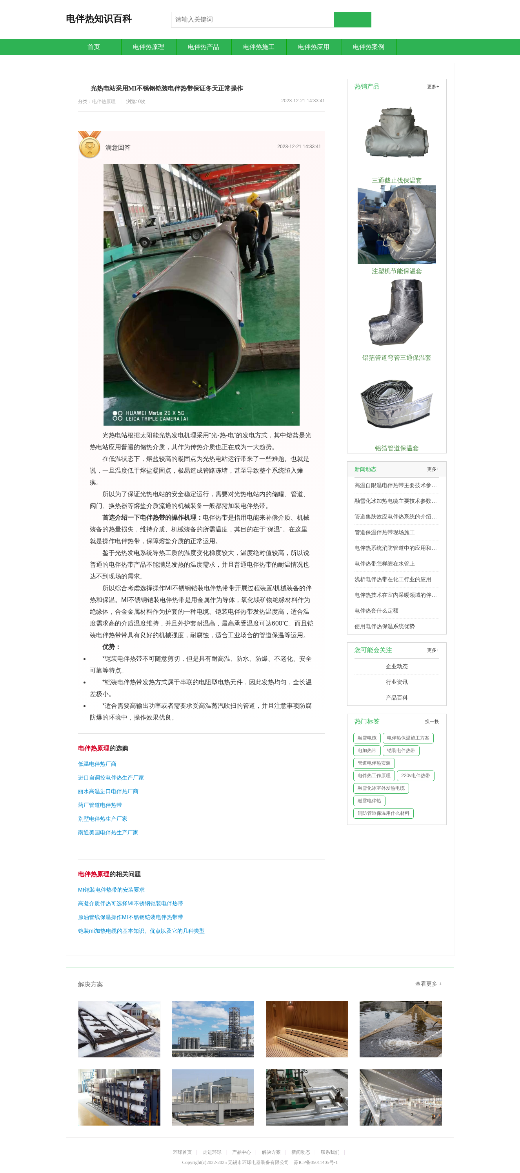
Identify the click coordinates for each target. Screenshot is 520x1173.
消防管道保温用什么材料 (383, 813)
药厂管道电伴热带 (100, 805)
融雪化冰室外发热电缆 (381, 788)
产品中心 (241, 1152)
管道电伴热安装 (374, 763)
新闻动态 (300, 1152)
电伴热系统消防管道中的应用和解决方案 (396, 550)
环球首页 (182, 1152)
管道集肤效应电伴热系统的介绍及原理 (396, 518)
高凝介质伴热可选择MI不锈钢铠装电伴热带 (130, 903)
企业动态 (397, 666)
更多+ (433, 86)
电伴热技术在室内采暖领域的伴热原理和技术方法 (396, 597)
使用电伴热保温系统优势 (385, 626)
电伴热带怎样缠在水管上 (385, 563)
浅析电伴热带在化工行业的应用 (393, 579)
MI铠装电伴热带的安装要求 (111, 890)
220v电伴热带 (415, 775)
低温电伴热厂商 (97, 764)
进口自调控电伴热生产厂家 (111, 777)
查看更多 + (428, 984)
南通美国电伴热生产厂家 (108, 832)
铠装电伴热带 (401, 750)
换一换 (432, 721)
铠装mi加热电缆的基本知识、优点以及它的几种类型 (141, 931)
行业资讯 (397, 682)
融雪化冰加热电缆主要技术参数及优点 (396, 503)
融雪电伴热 (369, 800)
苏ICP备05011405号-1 (316, 1162)
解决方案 (271, 1152)
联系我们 (330, 1152)
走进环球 (212, 1152)
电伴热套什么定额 (376, 610)
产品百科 (397, 697)
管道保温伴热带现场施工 (385, 532)
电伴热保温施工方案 (408, 738)
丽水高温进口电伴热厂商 (108, 791)
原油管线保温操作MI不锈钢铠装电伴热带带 (130, 917)
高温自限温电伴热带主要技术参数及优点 (396, 487)
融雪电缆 (367, 738)
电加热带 (367, 750)
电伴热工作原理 (374, 775)
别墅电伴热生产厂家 (102, 819)
